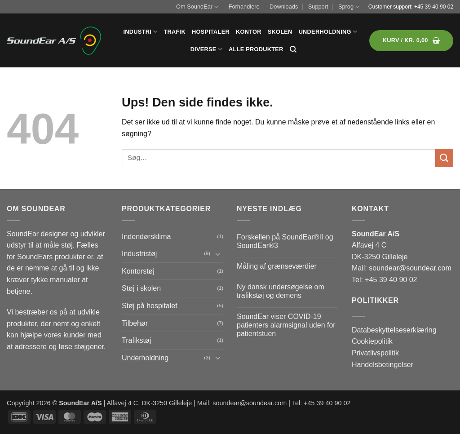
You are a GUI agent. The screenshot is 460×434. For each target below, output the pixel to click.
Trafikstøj (136, 340)
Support (318, 6)
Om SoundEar (197, 7)
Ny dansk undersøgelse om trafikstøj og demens (280, 291)
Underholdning (328, 31)
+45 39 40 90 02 (433, 7)
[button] (411, 40)
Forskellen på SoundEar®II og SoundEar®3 (285, 241)
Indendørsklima (146, 236)
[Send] (444, 157)
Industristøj (139, 253)
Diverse (206, 49)
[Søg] (293, 49)
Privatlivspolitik (375, 353)
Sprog (348, 7)
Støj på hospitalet (149, 306)
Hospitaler (211, 31)
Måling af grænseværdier (277, 266)
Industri (141, 31)
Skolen (280, 31)
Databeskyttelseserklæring (394, 330)
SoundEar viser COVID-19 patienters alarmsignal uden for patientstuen (286, 325)
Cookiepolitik (372, 341)
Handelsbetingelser (382, 364)
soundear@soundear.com (410, 268)
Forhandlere (244, 6)
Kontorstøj (138, 271)
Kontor (248, 31)
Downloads (284, 6)
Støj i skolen (141, 288)
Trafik (174, 31)
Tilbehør (135, 323)
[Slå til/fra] (217, 253)
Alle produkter (256, 49)
